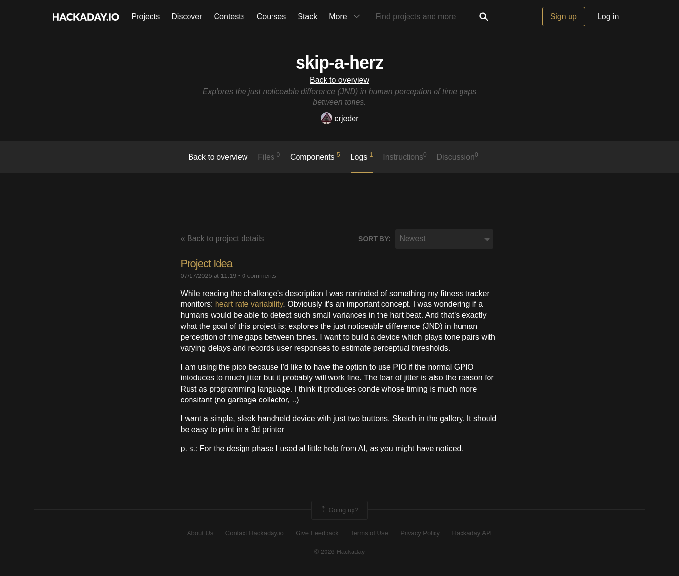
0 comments (259, 275)
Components (315, 156)
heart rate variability (249, 304)
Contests (229, 16)
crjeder (340, 118)
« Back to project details (222, 238)
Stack (307, 16)
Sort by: (374, 239)
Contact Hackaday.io (254, 533)
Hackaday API (472, 533)
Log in (608, 16)
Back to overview (339, 80)
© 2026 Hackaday (339, 551)
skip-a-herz (339, 62)
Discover (186, 16)
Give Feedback (317, 533)
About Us (200, 533)
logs (362, 156)
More (346, 17)
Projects (146, 16)
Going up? (338, 510)
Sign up (563, 16)
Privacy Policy (420, 533)
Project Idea (206, 263)
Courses (271, 16)
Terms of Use (369, 533)
